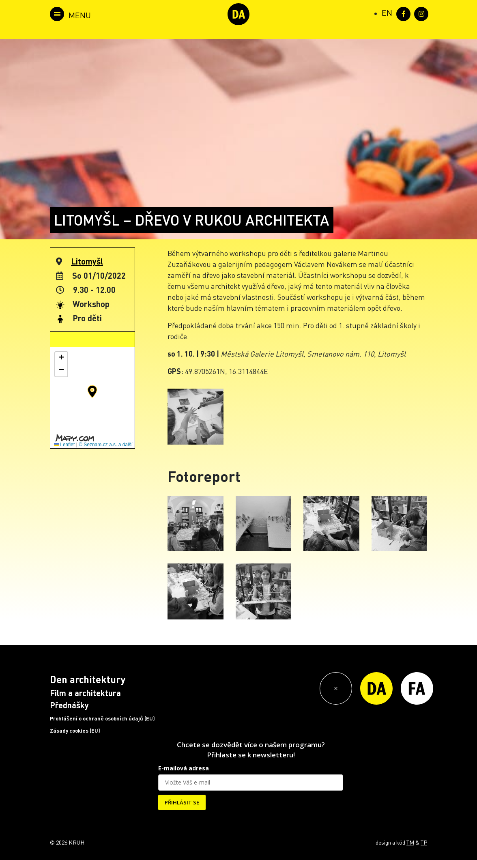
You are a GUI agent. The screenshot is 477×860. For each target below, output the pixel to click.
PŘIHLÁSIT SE (182, 802)
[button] (92, 391)
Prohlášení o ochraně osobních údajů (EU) (102, 718)
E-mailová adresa (183, 768)
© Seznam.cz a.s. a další (106, 444)
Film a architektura (85, 693)
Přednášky (69, 705)
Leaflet (64, 444)
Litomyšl (87, 261)
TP (424, 842)
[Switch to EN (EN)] (387, 12)
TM (410, 842)
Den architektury (87, 679)
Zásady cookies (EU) (75, 730)
